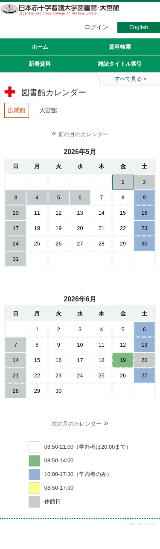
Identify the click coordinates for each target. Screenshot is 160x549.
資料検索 (120, 47)
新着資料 (40, 64)
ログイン (96, 27)
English (138, 27)
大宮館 (48, 110)
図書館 (64, 14)
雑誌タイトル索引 (120, 64)
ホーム (40, 47)
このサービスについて (141, 524)
